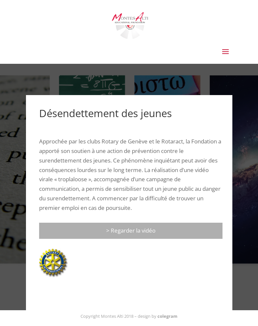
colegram (167, 316)
